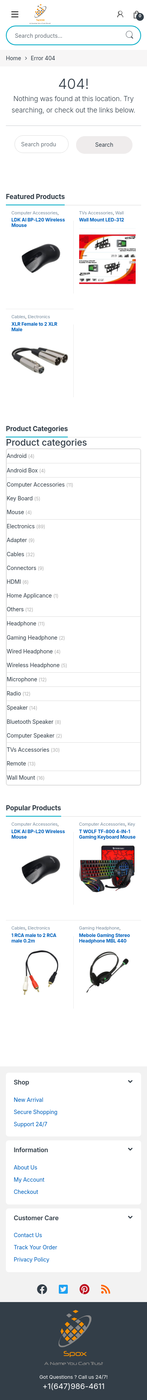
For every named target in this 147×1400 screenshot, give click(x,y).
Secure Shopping (36, 1112)
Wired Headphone (30, 651)
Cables (18, 316)
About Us (25, 1167)
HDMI (14, 581)
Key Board (20, 498)
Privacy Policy (31, 1259)
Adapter (17, 540)
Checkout (26, 1191)
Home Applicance (29, 595)
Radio (14, 693)
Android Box (22, 470)
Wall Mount (21, 777)
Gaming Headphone (32, 637)
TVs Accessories (96, 213)
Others (15, 609)
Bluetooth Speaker (30, 721)
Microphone (22, 679)
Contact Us (28, 1235)
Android (17, 455)
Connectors (21, 567)
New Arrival (28, 1099)
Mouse (15, 512)
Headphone (21, 623)
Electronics (39, 316)
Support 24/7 (30, 1124)
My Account (29, 1179)
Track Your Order (35, 1247)
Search (129, 35)
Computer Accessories (34, 213)
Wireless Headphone (33, 665)
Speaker (17, 707)
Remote (16, 763)
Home (13, 58)
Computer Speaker (30, 735)
